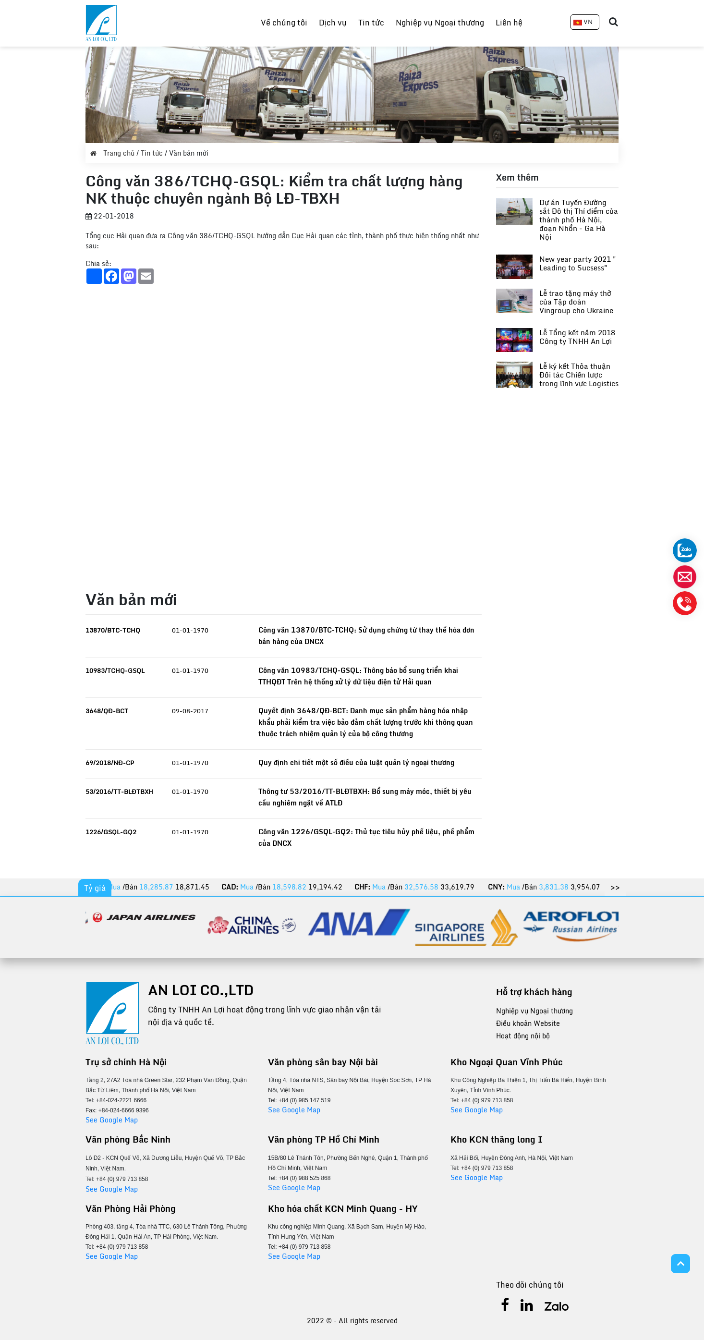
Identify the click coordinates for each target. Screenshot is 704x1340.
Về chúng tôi (284, 22)
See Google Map (111, 1119)
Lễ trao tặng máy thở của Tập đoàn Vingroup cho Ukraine (576, 301)
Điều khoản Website (528, 1023)
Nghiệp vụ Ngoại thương (440, 22)
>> (615, 887)
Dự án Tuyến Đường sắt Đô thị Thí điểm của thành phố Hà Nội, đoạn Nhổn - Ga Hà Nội (578, 219)
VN (583, 21)
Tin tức (371, 22)
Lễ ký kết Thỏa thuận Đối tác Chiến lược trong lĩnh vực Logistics (579, 374)
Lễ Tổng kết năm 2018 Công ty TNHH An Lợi (577, 337)
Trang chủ (113, 152)
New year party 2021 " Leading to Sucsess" (577, 263)
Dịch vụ (333, 22)
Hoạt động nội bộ (523, 1035)
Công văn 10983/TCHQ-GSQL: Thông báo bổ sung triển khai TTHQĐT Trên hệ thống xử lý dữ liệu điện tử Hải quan (358, 676)
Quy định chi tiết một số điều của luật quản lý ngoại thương (356, 762)
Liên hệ (509, 22)
